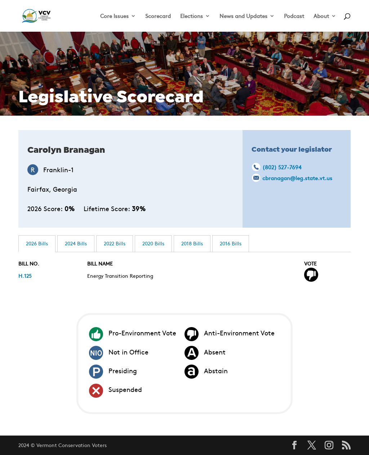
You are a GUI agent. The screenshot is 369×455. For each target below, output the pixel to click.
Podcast (294, 16)
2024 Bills (76, 243)
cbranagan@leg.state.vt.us (297, 178)
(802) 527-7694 (281, 167)
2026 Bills (37, 243)
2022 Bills (114, 243)
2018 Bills (192, 243)
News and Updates (243, 16)
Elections (191, 16)
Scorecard (158, 16)
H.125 (25, 275)
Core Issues (114, 16)
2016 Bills (230, 243)
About (321, 16)
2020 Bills (153, 243)
